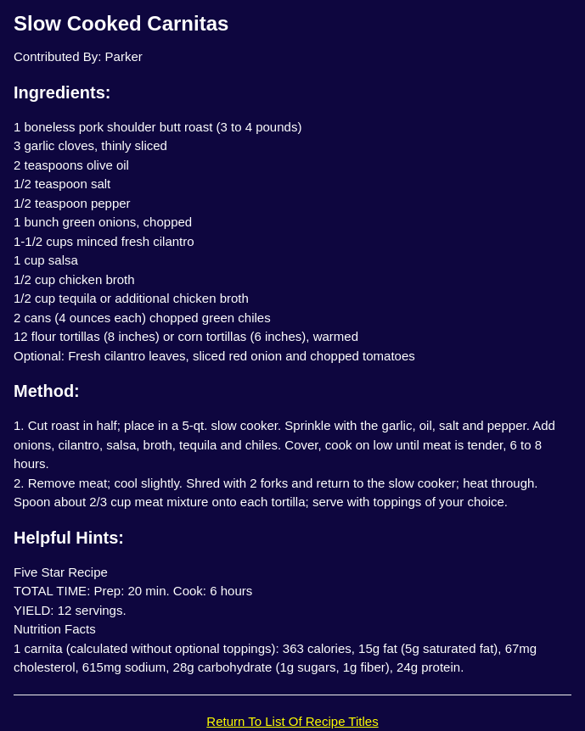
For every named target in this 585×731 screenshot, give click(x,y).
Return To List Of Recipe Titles (292, 721)
